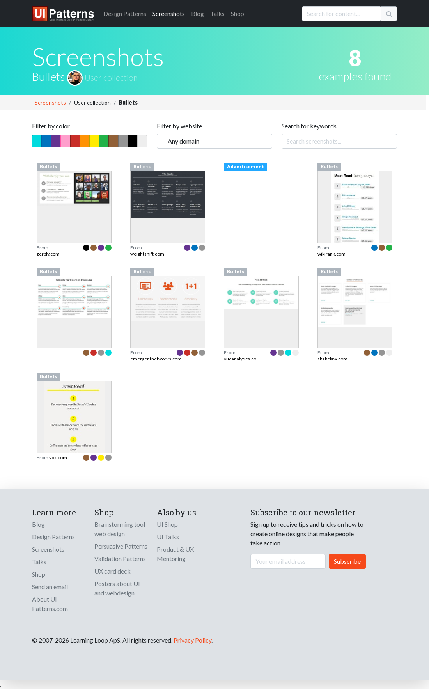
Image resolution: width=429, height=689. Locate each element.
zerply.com (48, 254)
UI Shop (167, 524)
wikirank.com (331, 254)
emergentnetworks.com (156, 359)
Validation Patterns (120, 558)
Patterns (124, 13)
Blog (197, 13)
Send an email (50, 586)
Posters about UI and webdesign (117, 588)
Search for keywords (309, 126)
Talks (217, 13)
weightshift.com (147, 254)
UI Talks (168, 536)
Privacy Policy (192, 640)
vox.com (58, 457)
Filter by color (51, 126)
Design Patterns (53, 536)
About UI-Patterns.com (50, 603)
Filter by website (179, 126)
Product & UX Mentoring (175, 553)
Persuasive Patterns (120, 546)
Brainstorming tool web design (119, 528)
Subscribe (347, 561)
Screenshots (168, 13)
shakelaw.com (332, 359)
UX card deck (112, 571)
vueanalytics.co (240, 359)
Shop (237, 13)
